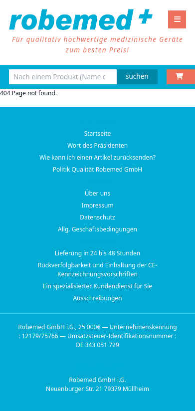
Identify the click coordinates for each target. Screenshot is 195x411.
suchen (137, 76)
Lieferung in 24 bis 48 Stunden (97, 253)
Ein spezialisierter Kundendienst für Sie (97, 286)
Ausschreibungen (97, 298)
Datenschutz (97, 217)
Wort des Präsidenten (97, 145)
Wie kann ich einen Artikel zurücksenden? (97, 157)
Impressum (97, 205)
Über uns (98, 193)
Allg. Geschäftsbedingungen (97, 229)
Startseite (97, 133)
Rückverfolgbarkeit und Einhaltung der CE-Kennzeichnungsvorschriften (97, 269)
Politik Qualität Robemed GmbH (98, 169)
